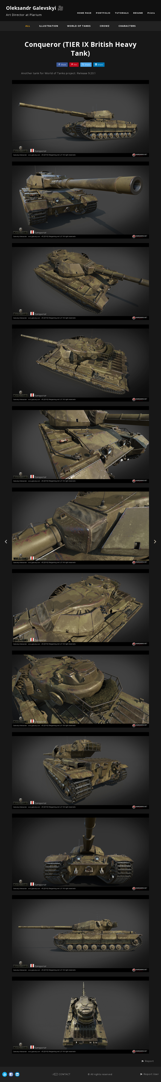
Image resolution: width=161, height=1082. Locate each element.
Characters (127, 26)
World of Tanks (79, 26)
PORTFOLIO (103, 13)
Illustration (48, 26)
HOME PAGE (84, 13)
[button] (147, 1061)
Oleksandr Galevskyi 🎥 (35, 8)
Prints (151, 13)
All (27, 26)
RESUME (138, 13)
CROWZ (104, 26)
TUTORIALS (122, 13)
